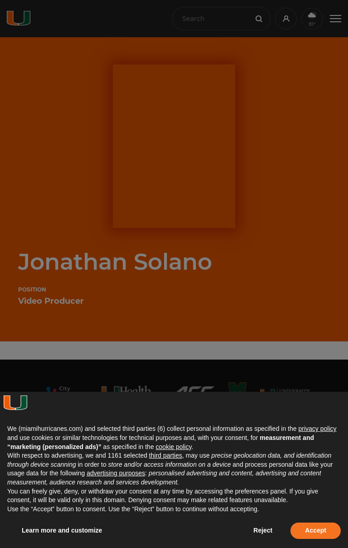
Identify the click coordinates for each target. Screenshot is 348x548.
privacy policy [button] (317, 428)
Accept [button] (315, 530)
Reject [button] (262, 530)
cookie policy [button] (174, 446)
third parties (165, 455)
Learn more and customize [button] (62, 530)
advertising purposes (116, 473)
